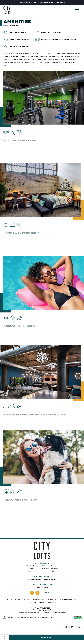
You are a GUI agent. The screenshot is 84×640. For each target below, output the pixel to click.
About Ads (32, 602)
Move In (42, 602)
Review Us (47, 593)
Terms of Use (52, 599)
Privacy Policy (39, 599)
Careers (9, 599)
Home (5, 25)
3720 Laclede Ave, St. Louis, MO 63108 (42, 579)
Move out (52, 602)
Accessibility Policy (23, 599)
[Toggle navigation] (75, 10)
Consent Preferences (69, 599)
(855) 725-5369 (42, 587)
